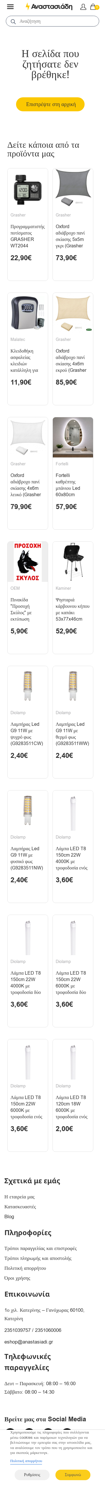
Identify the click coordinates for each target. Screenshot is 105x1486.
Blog (9, 1216)
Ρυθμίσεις (32, 1475)
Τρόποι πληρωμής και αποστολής (37, 1258)
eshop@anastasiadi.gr (28, 1342)
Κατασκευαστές (20, 1206)
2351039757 (17, 1330)
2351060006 (48, 1330)
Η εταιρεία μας (19, 1196)
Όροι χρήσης (17, 1278)
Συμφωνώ (73, 1475)
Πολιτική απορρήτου (25, 1268)
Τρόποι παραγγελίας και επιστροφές (40, 1248)
